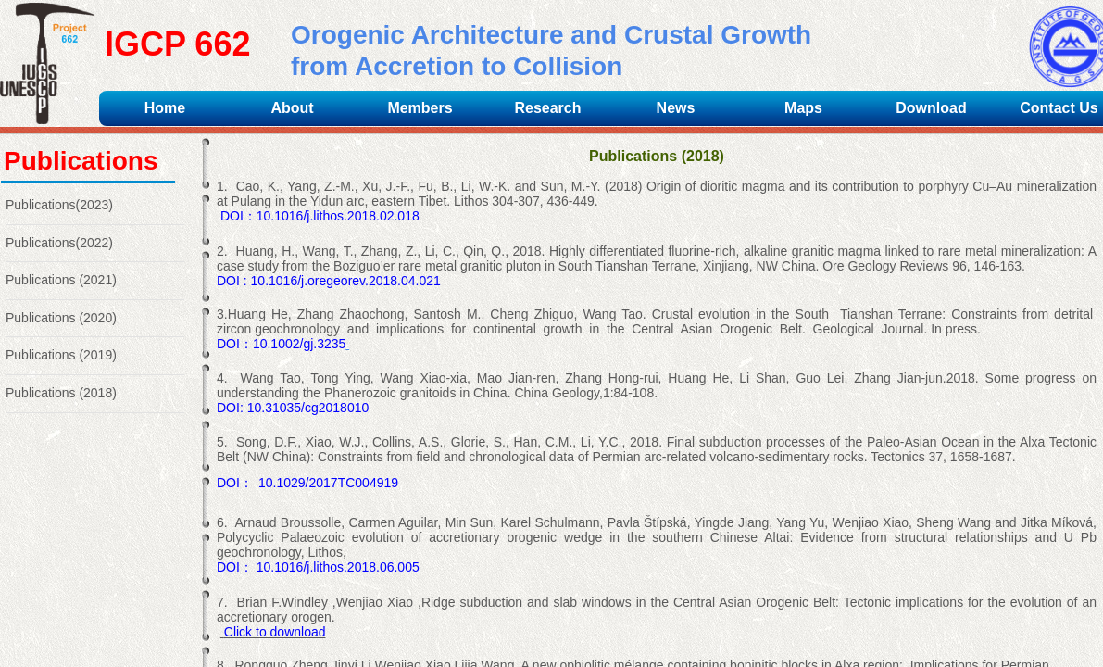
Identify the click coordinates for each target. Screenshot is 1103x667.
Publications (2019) (61, 354)
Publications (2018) (61, 392)
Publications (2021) (61, 279)
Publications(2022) (59, 242)
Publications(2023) (59, 204)
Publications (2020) (61, 317)
